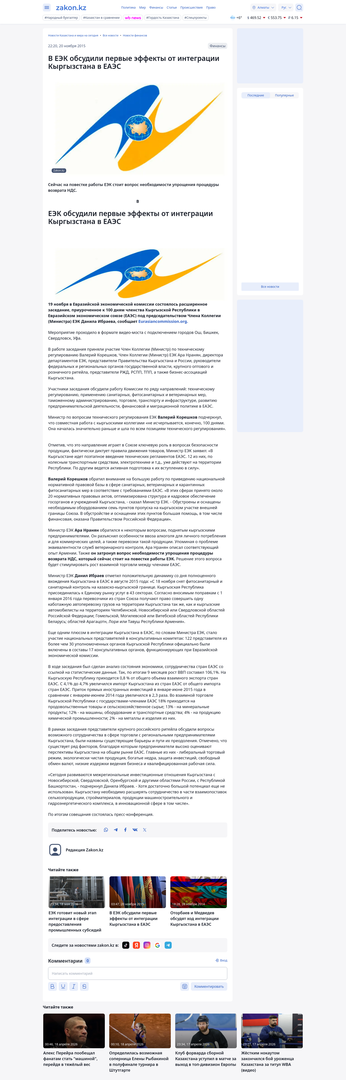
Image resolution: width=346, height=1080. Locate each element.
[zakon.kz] (71, 7)
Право (211, 7)
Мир (142, 7)
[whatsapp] (106, 830)
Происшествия (191, 7)
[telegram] (116, 830)
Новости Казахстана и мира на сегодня (73, 35)
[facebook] (125, 830)
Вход (223, 960)
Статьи (172, 7)
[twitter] (145, 830)
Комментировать (209, 986)
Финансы (156, 7)
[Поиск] (299, 7)
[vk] (135, 830)
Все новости (110, 35)
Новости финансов (135, 35)
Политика (128, 7)
